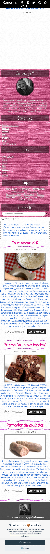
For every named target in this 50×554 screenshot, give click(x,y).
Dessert (5, 169)
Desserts (5, 138)
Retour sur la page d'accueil (11, 219)
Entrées (5, 131)
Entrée (5, 163)
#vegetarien (25, 189)
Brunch (5, 175)
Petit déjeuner (8, 156)
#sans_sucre (38, 197)
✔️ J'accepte (25, 542)
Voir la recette (36, 331)
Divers (4, 141)
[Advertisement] (25, 41)
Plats (4, 134)
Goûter (5, 160)
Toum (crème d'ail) (25, 243)
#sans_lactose (24, 197)
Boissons (5, 128)
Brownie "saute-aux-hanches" (25, 345)
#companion (39, 188)
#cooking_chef (18, 191)
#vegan (21, 199)
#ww (30, 199)
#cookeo (40, 194)
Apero (4, 172)
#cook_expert (33, 191)
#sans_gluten (11, 189)
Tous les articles (9, 144)
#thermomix (29, 194)
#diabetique (10, 197)
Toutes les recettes (10, 125)
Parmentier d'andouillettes (25, 425)
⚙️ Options (25, 548)
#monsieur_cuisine (13, 194)
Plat (4, 166)
